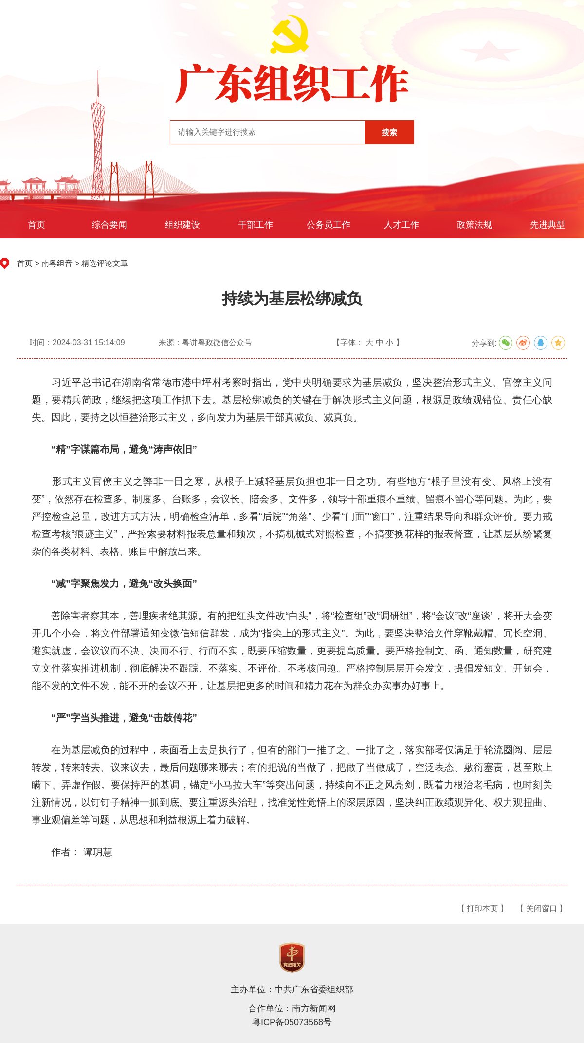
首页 (36, 225)
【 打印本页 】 (482, 908)
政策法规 (474, 225)
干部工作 (255, 225)
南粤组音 (57, 263)
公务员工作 (328, 225)
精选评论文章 (104, 263)
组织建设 (182, 225)
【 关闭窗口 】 (541, 908)
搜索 (389, 132)
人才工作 (401, 225)
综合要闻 (109, 225)
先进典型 (547, 225)
